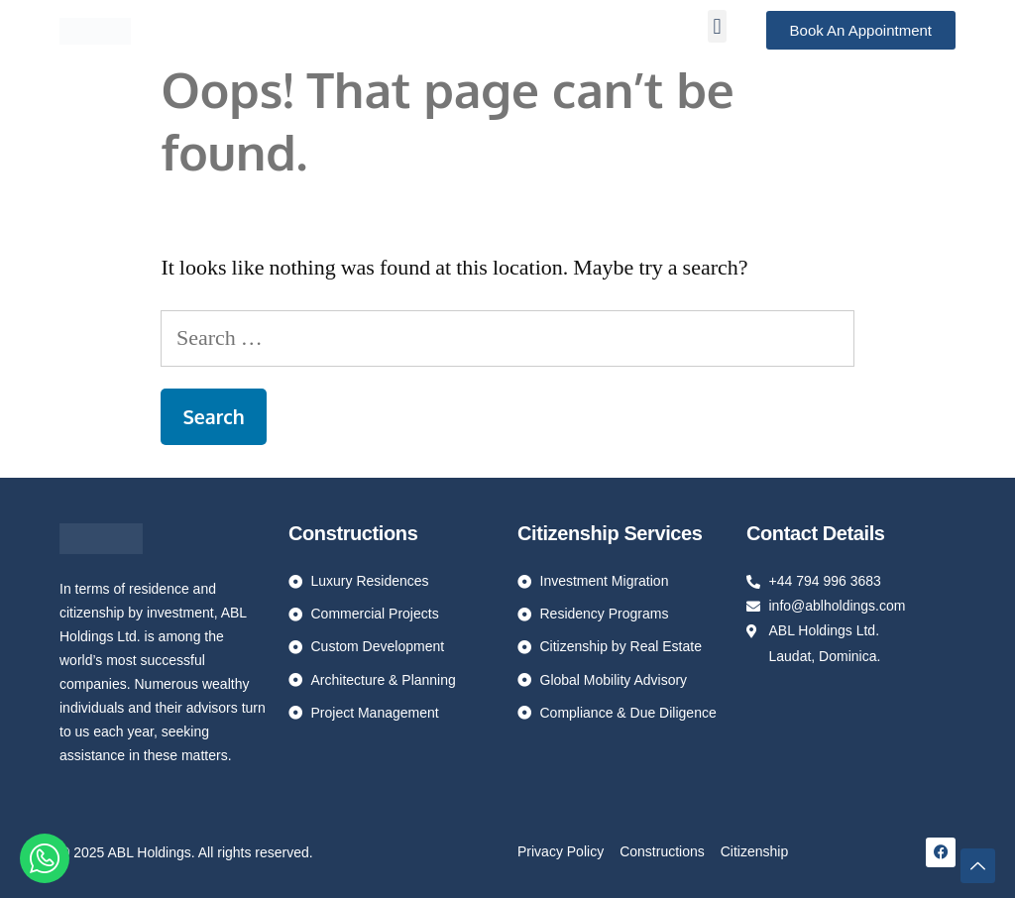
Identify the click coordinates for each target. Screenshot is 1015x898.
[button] (717, 26)
